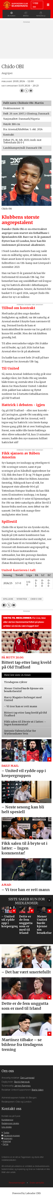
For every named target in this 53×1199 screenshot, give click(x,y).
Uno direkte (7, 1127)
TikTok (5, 1144)
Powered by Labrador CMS (26, 1193)
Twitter (6, 1133)
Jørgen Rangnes (22, 1086)
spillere (8, 599)
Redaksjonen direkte (10, 1123)
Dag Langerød (27, 1078)
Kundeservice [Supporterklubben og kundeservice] (7, 1120)
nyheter (22, 599)
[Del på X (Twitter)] (26, 91)
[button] (49, 900)
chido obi (36, 599)
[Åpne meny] (48, 5)
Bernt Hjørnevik (22, 1082)
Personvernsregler (17, 1183)
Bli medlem (9, 16)
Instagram (8, 1138)
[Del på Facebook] (22, 91)
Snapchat (7, 1141)
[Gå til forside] (15, 5)
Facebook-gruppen (12, 1136)
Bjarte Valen (37, 1090)
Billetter (26, 16)
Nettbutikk (42, 16)
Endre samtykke (37, 1183)
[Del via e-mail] (31, 91)
